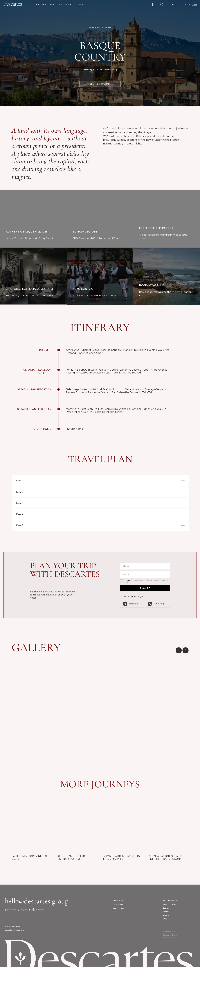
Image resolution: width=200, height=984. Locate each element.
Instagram (118, 925)
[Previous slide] (179, 667)
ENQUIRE (145, 605)
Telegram (118, 921)
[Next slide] (185, 667)
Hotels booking (169, 921)
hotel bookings (66, 4)
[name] (145, 583)
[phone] (145, 591)
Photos (166, 932)
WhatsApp (118, 917)
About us (166, 929)
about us (81, 4)
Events (166, 925)
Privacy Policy (169, 948)
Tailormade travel (170, 917)
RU (173, 4)
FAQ (165, 936)
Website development (14, 947)
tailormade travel (44, 4)
